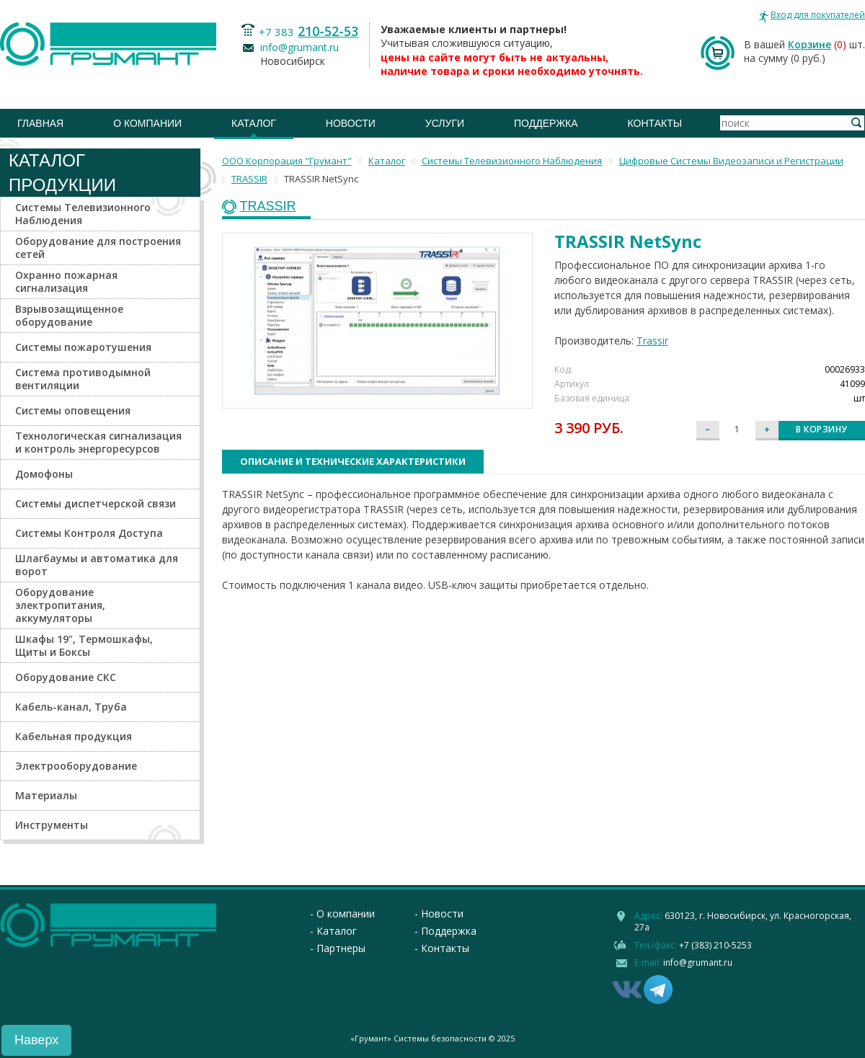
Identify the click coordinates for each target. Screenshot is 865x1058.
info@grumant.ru (299, 47)
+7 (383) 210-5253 (715, 945)
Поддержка (546, 123)
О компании (147, 123)
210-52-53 (328, 31)
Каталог (253, 123)
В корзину (822, 429)
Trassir (652, 340)
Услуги (444, 123)
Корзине (809, 44)
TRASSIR (268, 206)
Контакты (655, 123)
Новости (351, 123)
